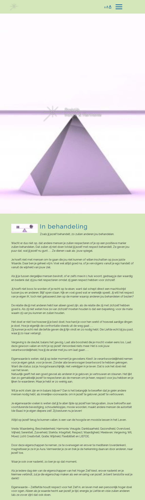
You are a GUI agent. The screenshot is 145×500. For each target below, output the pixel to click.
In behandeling (64, 226)
